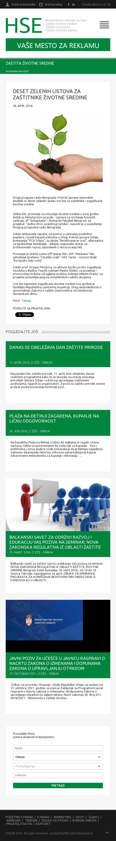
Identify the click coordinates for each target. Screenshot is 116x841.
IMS (67, 833)
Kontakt (43, 823)
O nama (43, 817)
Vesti (79, 817)
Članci (94, 817)
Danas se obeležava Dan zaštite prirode (56, 347)
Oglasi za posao (54, 820)
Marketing (62, 817)
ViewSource (84, 833)
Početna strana (19, 817)
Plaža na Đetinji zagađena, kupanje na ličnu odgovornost (54, 418)
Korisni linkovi (84, 820)
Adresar (13, 820)
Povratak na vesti (17, 71)
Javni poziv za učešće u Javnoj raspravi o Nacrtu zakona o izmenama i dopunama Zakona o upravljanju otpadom (57, 663)
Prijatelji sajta (19, 823)
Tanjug (26, 300)
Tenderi (31, 820)
